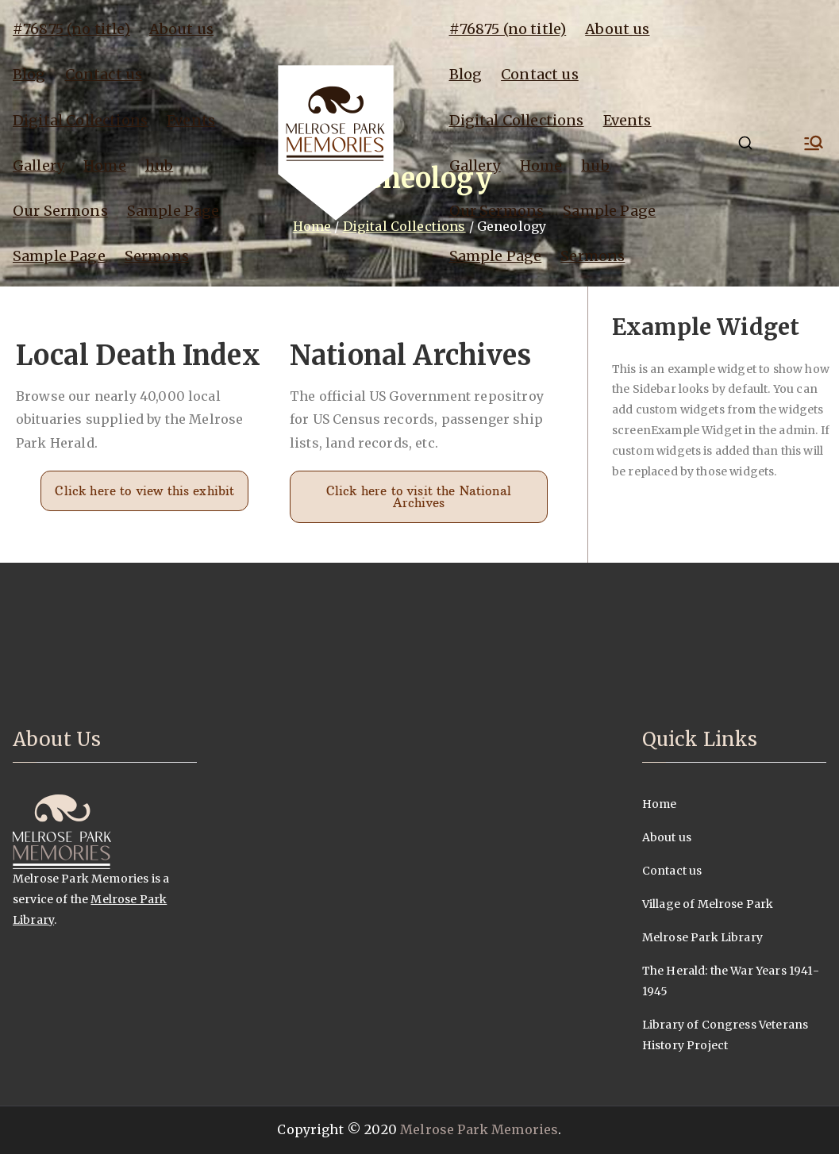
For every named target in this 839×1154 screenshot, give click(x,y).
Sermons (157, 256)
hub (159, 165)
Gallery (38, 165)
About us (181, 29)
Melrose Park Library (702, 937)
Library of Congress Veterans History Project (725, 1034)
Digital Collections (80, 120)
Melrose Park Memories (479, 1129)
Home (104, 165)
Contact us (104, 74)
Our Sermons (60, 211)
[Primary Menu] (813, 143)
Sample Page (173, 211)
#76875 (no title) (71, 29)
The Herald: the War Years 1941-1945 (730, 981)
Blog (29, 74)
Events (191, 120)
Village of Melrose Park (708, 904)
